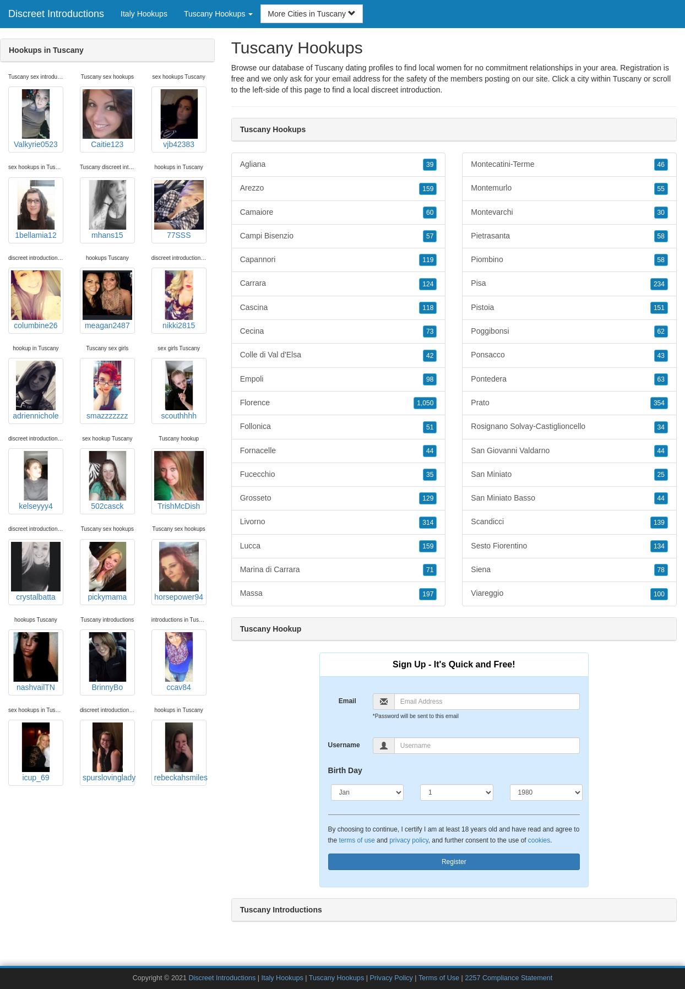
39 (429, 165)
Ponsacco (569, 355)
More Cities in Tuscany (312, 13)
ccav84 (179, 662)
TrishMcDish (179, 480)
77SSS (179, 210)
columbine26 (36, 300)
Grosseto (338, 498)
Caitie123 (107, 119)
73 (429, 331)
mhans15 (107, 210)
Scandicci (569, 522)
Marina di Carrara (338, 570)
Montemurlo (569, 188)
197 (427, 594)
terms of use (356, 840)
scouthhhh (179, 390)
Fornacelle (338, 451)
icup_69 (36, 752)
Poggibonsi (569, 331)
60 (429, 212)
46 (661, 165)
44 (429, 451)
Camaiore (338, 213)
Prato (569, 403)
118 (427, 308)
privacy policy (408, 840)
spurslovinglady (109, 752)
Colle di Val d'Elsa (338, 355)
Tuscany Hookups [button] (218, 13)
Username (344, 745)
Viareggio (569, 594)
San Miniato (569, 475)
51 (429, 427)
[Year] (546, 792)
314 (427, 522)
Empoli (338, 379)
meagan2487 (107, 300)
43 (661, 356)
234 (659, 284)
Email (347, 701)
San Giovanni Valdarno (569, 451)
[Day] (456, 792)
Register (454, 862)
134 (659, 546)
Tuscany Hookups (336, 978)
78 (661, 570)
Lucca (338, 546)
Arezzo (338, 188)
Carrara (338, 284)
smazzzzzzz (107, 390)
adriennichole (36, 390)
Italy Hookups (144, 13)
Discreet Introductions (56, 13)
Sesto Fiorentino (569, 546)
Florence (338, 403)
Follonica (338, 427)
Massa (338, 594)
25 (661, 475)
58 (661, 236)
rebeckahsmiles (180, 752)
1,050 (425, 403)
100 (659, 594)
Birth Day (345, 770)
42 (429, 356)
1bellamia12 (36, 210)
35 (429, 475)
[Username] (487, 745)
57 (429, 236)
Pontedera (569, 379)
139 (659, 522)
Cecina (338, 331)
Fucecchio (338, 475)
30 (661, 212)
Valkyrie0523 (36, 119)
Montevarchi (569, 213)
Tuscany (627, 78)
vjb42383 (179, 119)
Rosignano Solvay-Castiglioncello (569, 427)
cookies (539, 840)
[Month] (367, 792)
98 (429, 379)
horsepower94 (179, 571)
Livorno (338, 522)
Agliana (338, 165)
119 (427, 260)
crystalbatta (36, 571)
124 (427, 284)
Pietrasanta (569, 236)
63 (661, 379)
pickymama (107, 571)
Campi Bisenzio (338, 236)
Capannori (338, 260)
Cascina (338, 308)
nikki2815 (179, 300)
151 (659, 308)
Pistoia (569, 308)
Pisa (569, 284)
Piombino (569, 260)
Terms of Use (438, 978)
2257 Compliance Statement (508, 978)
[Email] (487, 701)
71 (429, 570)
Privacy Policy (390, 978)
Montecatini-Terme (569, 165)
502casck (107, 480)
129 (427, 498)
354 (659, 403)
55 (661, 189)
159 (427, 189)
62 (661, 331)
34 (661, 427)
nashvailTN (36, 662)
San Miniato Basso (569, 498)
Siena (569, 570)
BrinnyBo (107, 662)
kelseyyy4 (36, 480)
